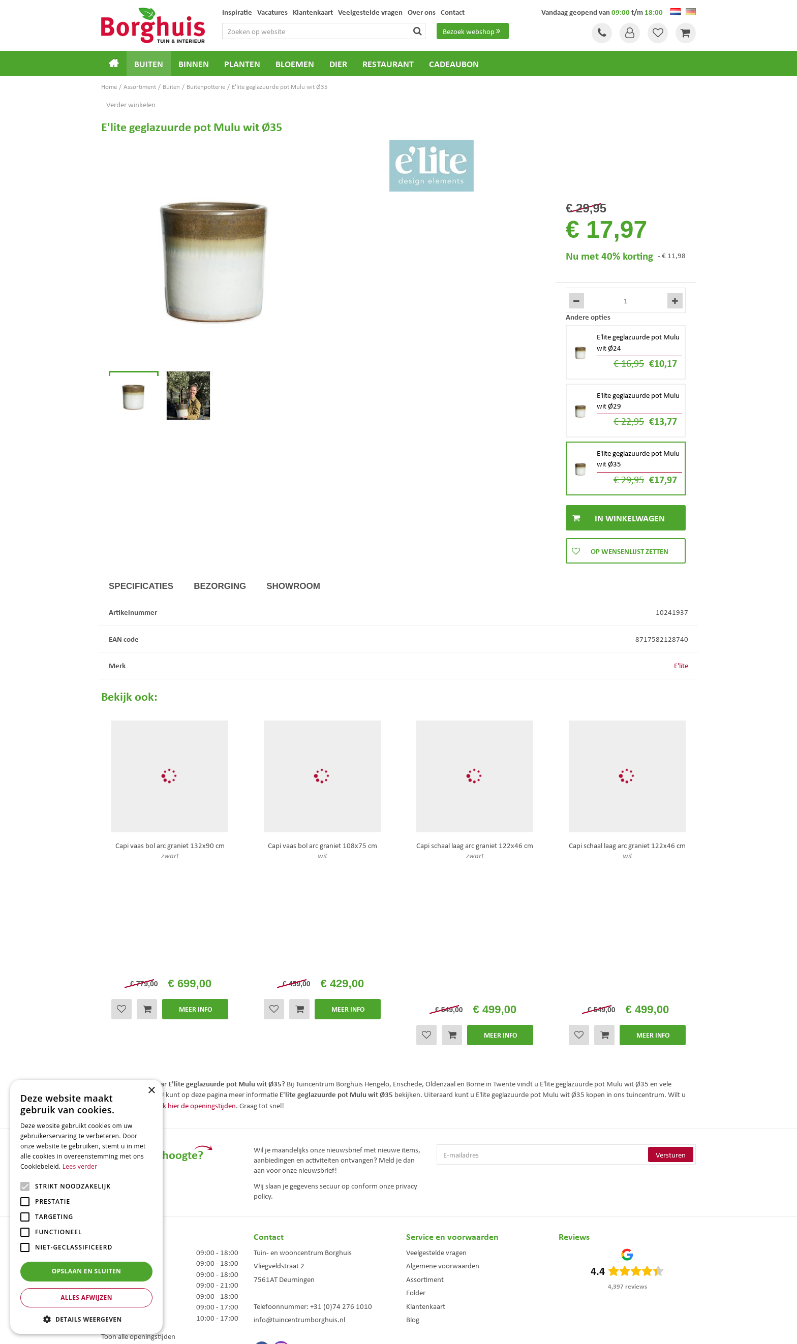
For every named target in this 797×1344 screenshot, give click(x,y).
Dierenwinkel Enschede (403, 1256)
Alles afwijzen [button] (86, 1297)
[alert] (86, 1207)
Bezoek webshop (473, 31)
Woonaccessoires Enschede (271, 1288)
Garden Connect (401, 1328)
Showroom (293, 586)
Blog (412, 1183)
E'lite (681, 665)
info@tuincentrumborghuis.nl (299, 1183)
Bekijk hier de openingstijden (192, 969)
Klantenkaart (425, 1170)
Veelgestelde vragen (436, 1116)
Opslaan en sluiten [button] (86, 1271)
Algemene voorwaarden (442, 1129)
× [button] (151, 1091)
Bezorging (220, 586)
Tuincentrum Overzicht (456, 1328)
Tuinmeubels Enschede (266, 1256)
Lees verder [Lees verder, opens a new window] (80, 1166)
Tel (602, 33)
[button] (86, 1319)
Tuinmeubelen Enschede (268, 1277)
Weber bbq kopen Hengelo (407, 1266)
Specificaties (141, 586)
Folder (415, 1156)
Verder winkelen (131, 104)
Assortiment (425, 1143)
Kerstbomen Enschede (265, 1266)
